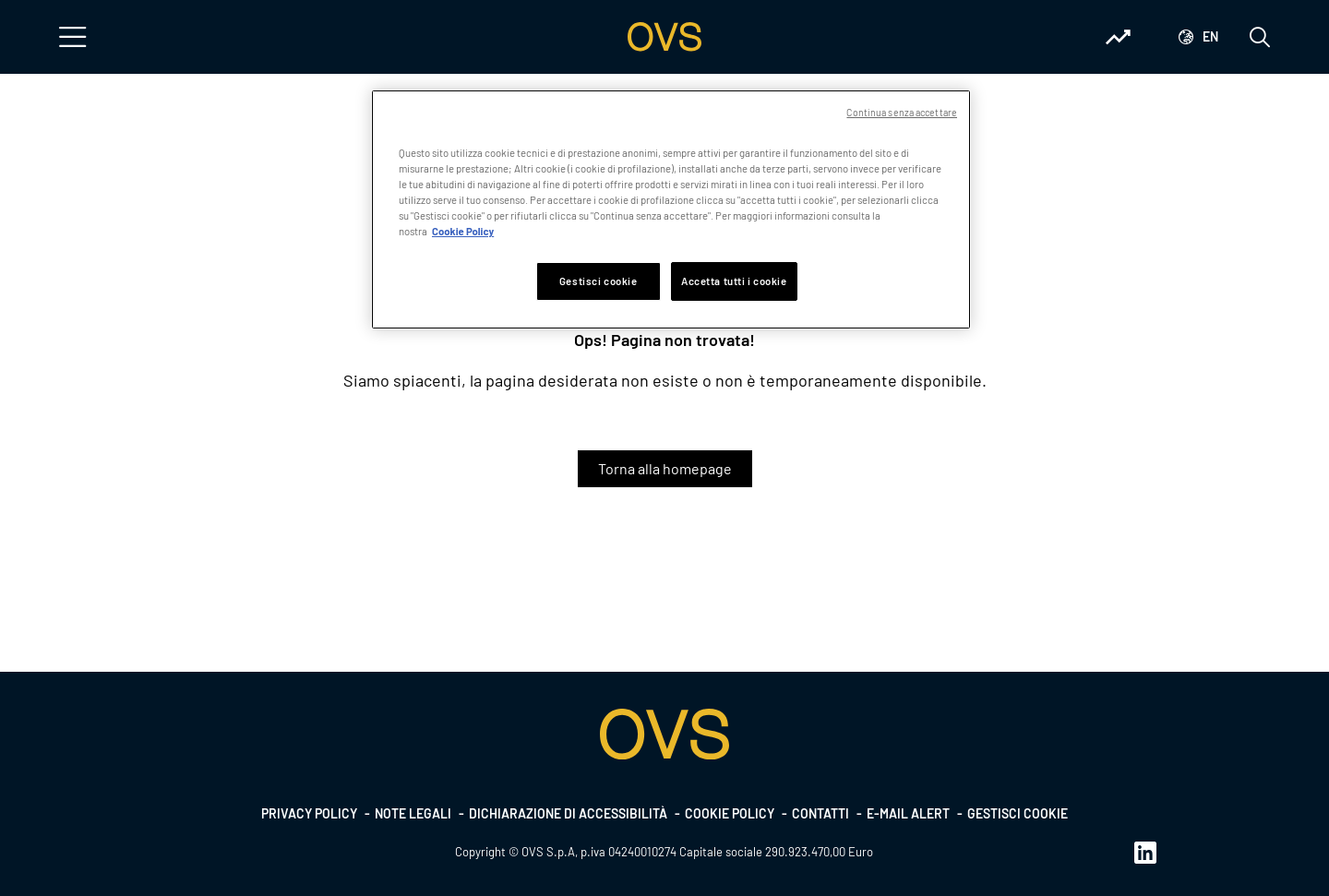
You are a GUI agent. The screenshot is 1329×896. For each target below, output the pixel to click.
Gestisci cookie (1017, 813)
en (1210, 36)
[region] (671, 209)
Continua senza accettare (901, 112)
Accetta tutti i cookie (734, 281)
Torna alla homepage (665, 468)
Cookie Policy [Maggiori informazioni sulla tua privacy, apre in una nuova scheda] (463, 231)
